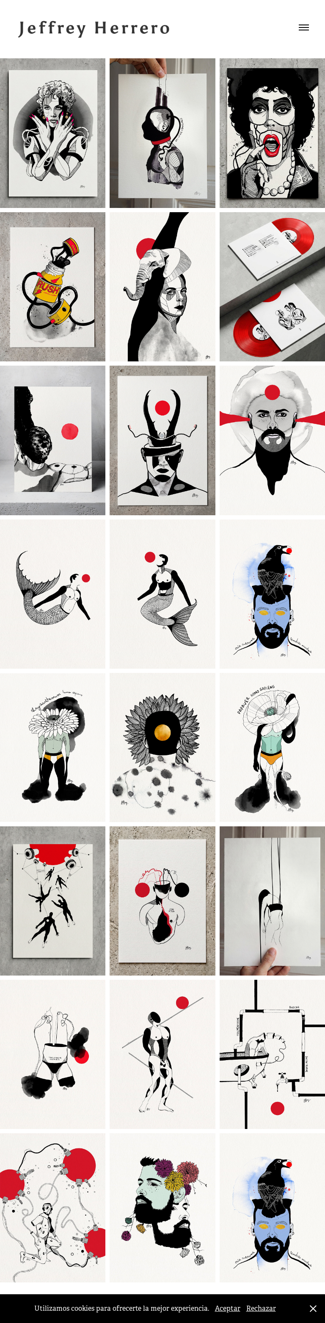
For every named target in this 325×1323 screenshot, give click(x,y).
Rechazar (261, 1308)
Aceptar (227, 1308)
